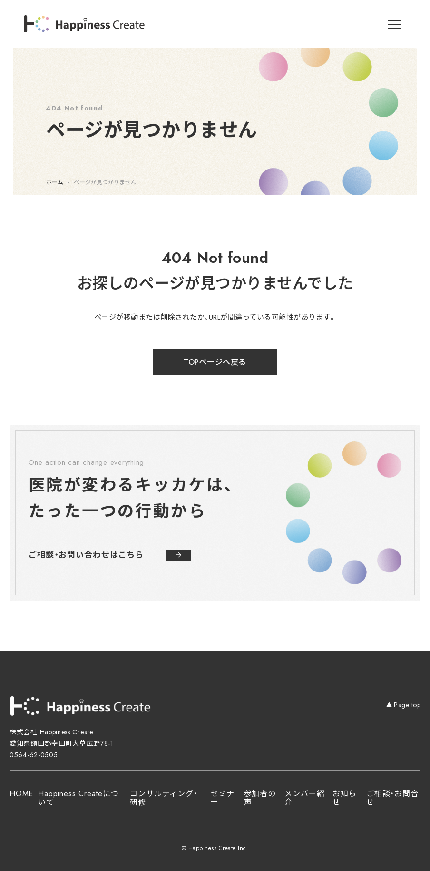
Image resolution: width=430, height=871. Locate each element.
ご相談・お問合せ (392, 798)
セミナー (222, 798)
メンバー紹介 (304, 798)
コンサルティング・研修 (163, 798)
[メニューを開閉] (394, 24)
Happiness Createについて (78, 798)
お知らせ (344, 798)
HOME (21, 793)
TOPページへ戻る (215, 362)
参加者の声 (260, 798)
